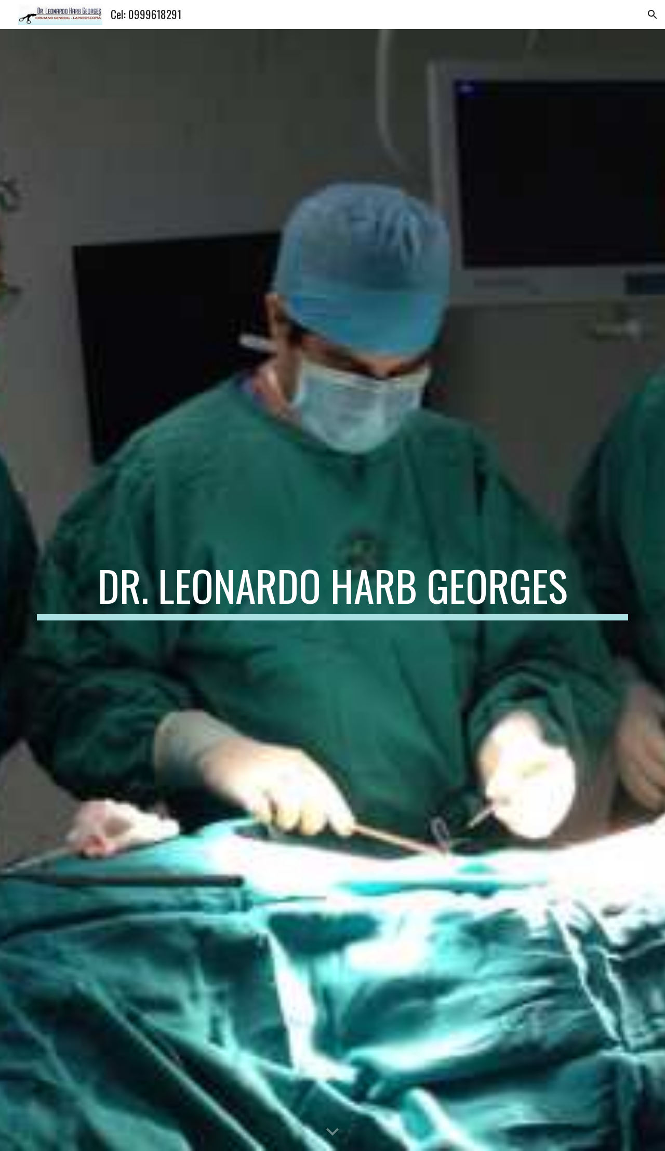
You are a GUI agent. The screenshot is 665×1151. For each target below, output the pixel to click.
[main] (332, 590)
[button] (652, 14)
